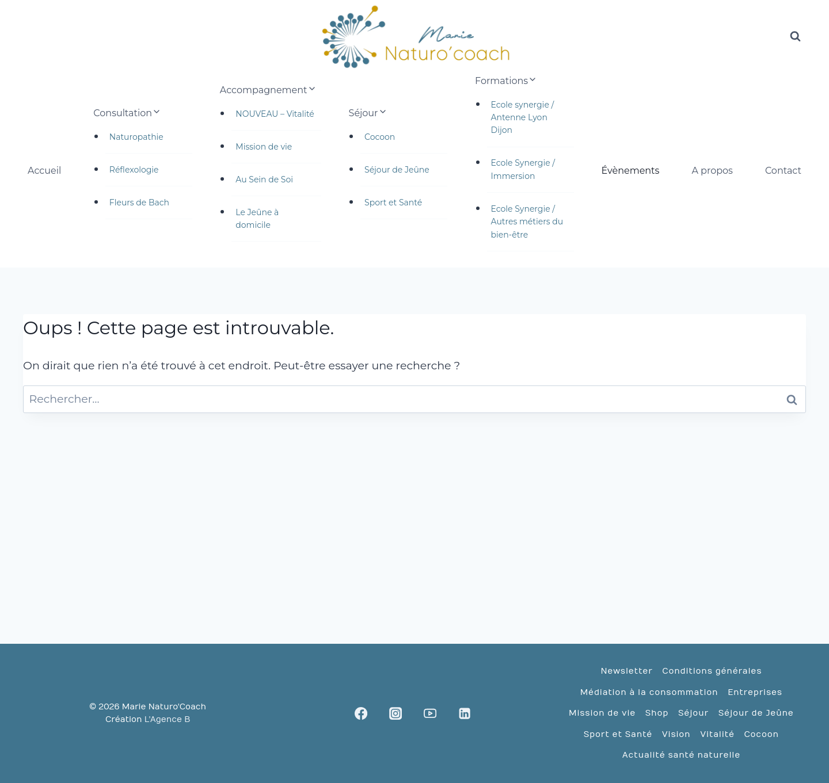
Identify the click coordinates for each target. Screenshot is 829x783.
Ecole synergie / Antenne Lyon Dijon (522, 118)
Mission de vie (263, 147)
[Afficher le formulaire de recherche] (795, 37)
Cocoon (379, 137)
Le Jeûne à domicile (257, 218)
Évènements (631, 170)
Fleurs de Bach (139, 202)
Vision (676, 734)
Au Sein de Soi (264, 179)
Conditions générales (712, 671)
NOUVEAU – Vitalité (274, 114)
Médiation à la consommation (649, 692)
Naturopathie (136, 137)
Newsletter (626, 671)
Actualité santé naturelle (681, 755)
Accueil (44, 170)
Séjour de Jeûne (396, 170)
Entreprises (755, 692)
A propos (711, 170)
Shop (656, 713)
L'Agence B (167, 719)
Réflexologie (134, 170)
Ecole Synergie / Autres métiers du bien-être (527, 222)
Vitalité (717, 734)
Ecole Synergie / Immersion (523, 169)
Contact (783, 170)
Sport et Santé (393, 202)
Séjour (693, 713)
